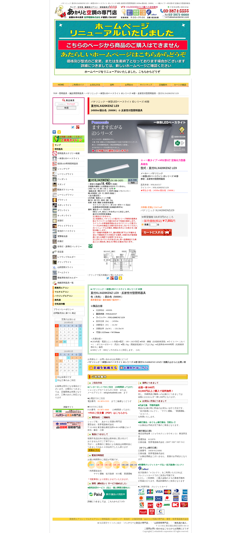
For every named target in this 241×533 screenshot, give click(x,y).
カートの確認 (180, 85)
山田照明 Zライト (63, 267)
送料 (112, 85)
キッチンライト (62, 216)
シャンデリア (61, 169)
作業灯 (58, 241)
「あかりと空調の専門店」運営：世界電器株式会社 (165, 519)
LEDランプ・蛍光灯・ (122, 519)
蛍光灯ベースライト (64, 231)
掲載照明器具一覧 (63, 283)
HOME (61, 85)
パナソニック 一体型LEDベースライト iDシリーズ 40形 (111, 93)
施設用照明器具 (76, 93)
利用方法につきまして (138, 444)
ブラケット (60, 200)
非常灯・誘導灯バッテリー (67, 247)
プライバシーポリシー (64, 309)
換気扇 (58, 300)
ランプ (58, 145)
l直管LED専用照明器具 (65, 164)
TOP (55, 93)
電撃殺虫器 (60, 236)
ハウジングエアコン (64, 296)
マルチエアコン (62, 292)
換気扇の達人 (180, 523)
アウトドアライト (63, 226)
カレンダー (68, 360)
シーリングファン (63, 195)
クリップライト (62, 262)
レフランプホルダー (64, 257)
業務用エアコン (62, 288)
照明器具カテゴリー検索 (66, 153)
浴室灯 (58, 221)
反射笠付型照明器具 (147, 93)
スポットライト (62, 205)
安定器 (58, 252)
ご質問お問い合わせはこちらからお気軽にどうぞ (166, 528)
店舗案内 (163, 85)
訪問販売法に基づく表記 (65, 313)
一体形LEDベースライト (66, 159)
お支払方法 (95, 85)
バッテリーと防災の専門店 (136, 523)
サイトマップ (146, 85)
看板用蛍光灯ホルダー (65, 278)
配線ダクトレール (63, 190)
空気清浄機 (60, 304)
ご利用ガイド (78, 85)
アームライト (61, 273)
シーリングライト (63, 174)
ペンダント (60, 179)
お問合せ (129, 85)
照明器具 (63, 93)
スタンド (59, 184)
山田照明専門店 (161, 523)
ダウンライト (61, 210)
